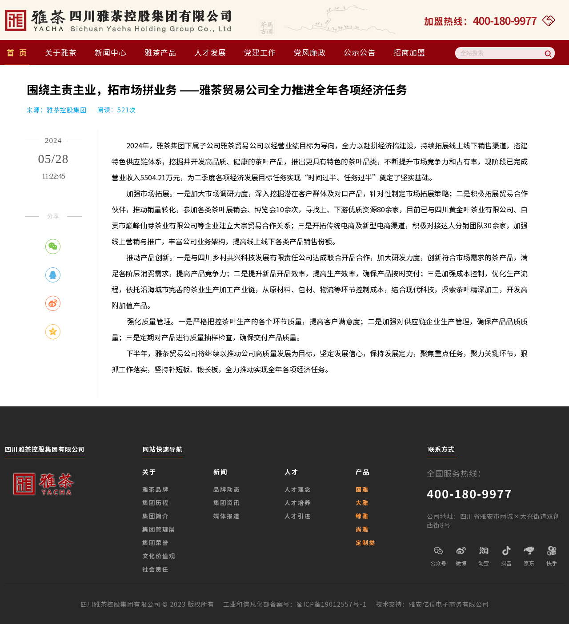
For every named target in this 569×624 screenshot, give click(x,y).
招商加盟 (409, 52)
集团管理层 (159, 529)
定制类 (366, 542)
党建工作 (260, 52)
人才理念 (297, 489)
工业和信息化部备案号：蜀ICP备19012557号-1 (299, 604)
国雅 (362, 489)
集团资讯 (226, 502)
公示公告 (360, 52)
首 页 (17, 52)
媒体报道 (226, 516)
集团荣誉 (155, 542)
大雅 (362, 502)
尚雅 (362, 529)
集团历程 (155, 502)
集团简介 (155, 516)
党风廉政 (310, 52)
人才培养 (297, 502)
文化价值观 (159, 556)
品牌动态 (226, 489)
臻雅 (362, 516)
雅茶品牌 (155, 489)
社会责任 (155, 569)
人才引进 (297, 516)
